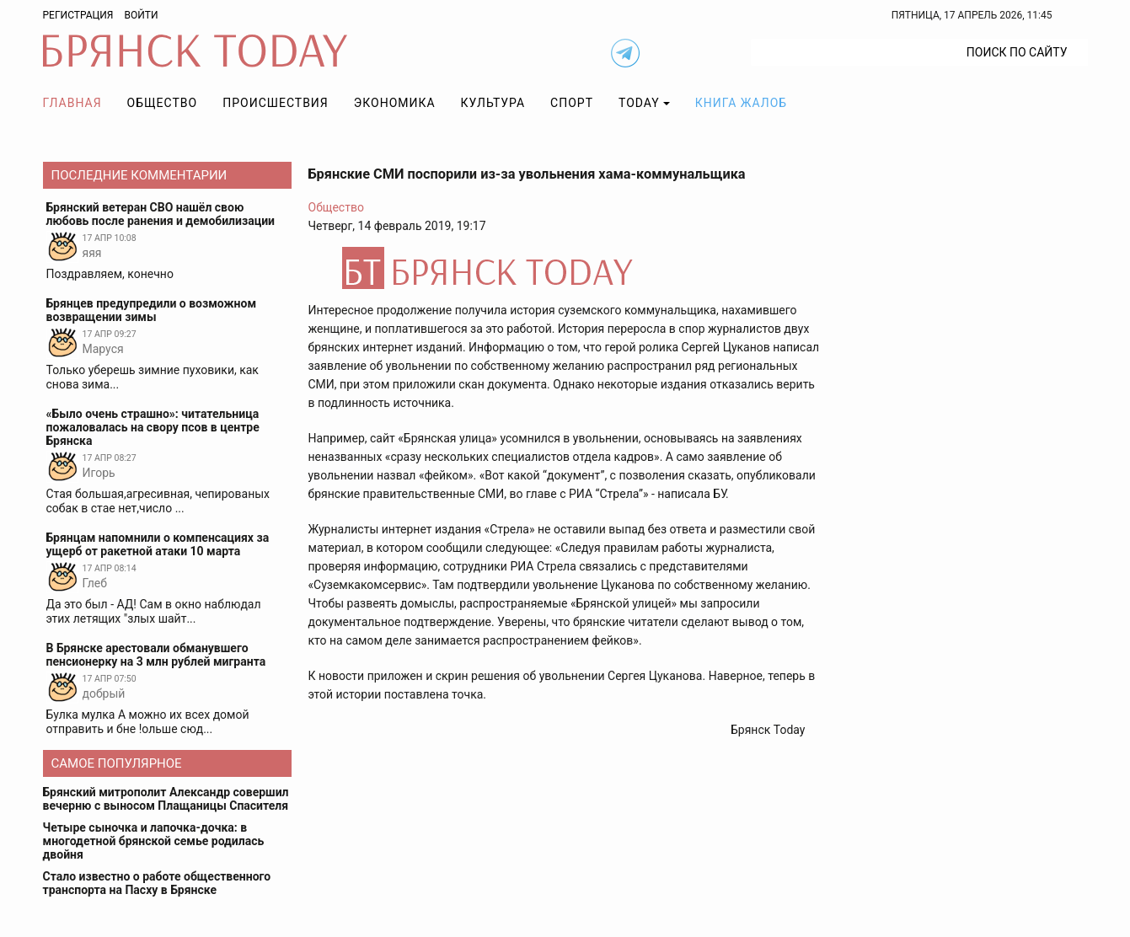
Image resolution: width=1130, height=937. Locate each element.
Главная (72, 103)
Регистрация (78, 15)
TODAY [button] (639, 103)
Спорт (571, 103)
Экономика (395, 103)
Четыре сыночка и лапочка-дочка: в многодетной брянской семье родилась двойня (154, 841)
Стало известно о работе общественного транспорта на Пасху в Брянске (157, 883)
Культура (493, 103)
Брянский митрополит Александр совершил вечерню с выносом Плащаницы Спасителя (166, 798)
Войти (141, 15)
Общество (162, 103)
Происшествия (275, 103)
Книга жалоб (741, 103)
